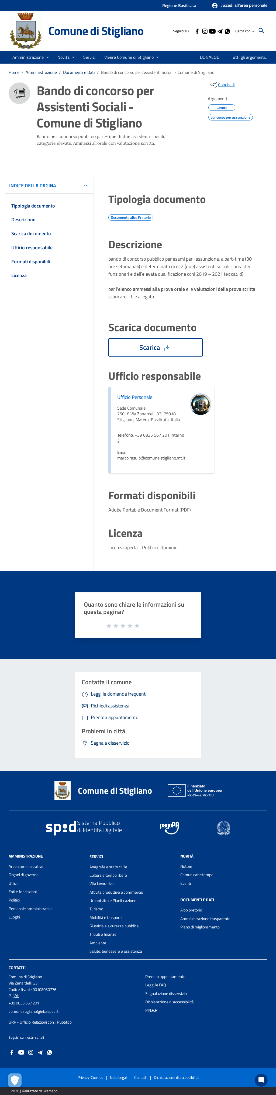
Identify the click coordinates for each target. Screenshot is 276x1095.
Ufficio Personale (134, 397)
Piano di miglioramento (200, 927)
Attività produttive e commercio (116, 892)
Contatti (17, 968)
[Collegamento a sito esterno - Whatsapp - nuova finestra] (227, 30)
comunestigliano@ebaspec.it (33, 1011)
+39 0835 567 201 (24, 1003)
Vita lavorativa (101, 883)
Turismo (96, 909)
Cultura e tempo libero (108, 875)
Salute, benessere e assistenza (115, 951)
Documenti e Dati (79, 72)
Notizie (186, 866)
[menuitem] (209, 57)
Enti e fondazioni (23, 892)
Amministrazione (41, 72)
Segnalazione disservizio (166, 993)
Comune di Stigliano (95, 31)
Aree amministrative (26, 866)
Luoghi (14, 917)
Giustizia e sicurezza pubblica (114, 926)
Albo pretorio (191, 910)
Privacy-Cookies (90, 1077)
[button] (239, 5)
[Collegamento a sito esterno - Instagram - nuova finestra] (204, 30)
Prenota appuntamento (165, 976)
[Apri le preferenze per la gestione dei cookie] (15, 1080)
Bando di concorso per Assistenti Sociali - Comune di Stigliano (157, 72)
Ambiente (97, 943)
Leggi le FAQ (155, 985)
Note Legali (118, 1077)
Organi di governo (24, 875)
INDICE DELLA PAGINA (34, 185)
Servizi (96, 857)
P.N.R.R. (151, 1010)
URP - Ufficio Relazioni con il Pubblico (40, 1022)
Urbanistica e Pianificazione (112, 900)
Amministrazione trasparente (205, 919)
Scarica (155, 347)
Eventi (185, 883)
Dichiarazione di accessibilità (169, 1002)
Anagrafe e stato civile (108, 867)
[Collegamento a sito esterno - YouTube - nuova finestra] (212, 30)
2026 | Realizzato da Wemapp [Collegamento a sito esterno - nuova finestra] (34, 1091)
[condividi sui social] (222, 84)
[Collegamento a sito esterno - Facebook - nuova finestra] (197, 30)
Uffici (13, 883)
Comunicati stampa (196, 875)
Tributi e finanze (102, 934)
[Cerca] (261, 31)
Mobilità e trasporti (105, 917)
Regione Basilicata (179, 5)
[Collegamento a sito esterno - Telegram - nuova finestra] (219, 30)
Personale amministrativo (31, 909)
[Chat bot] (261, 1080)
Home (14, 72)
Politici (14, 900)
